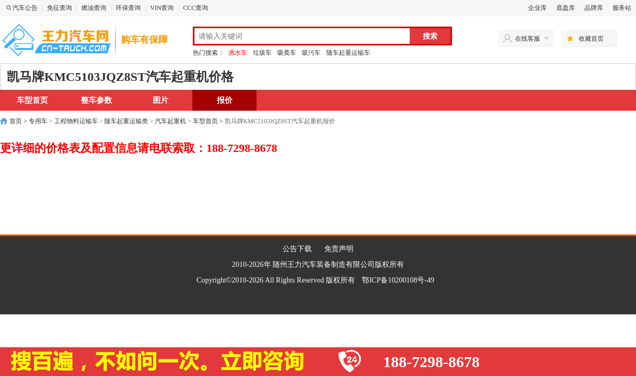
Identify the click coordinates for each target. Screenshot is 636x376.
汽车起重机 (170, 121)
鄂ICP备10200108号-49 (398, 280)
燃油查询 (93, 7)
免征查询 (59, 7)
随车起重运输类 (126, 121)
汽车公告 (25, 7)
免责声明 (338, 249)
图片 (160, 100)
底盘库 (565, 7)
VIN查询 (162, 7)
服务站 (622, 7)
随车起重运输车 (348, 52)
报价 (225, 100)
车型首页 (32, 100)
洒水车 (237, 52)
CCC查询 (195, 7)
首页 (15, 121)
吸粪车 (286, 52)
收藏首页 (591, 38)
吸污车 (311, 52)
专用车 (38, 121)
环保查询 (128, 7)
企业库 (537, 7)
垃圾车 (262, 52)
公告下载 (297, 249)
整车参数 (96, 100)
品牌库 (593, 7)
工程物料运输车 (76, 121)
